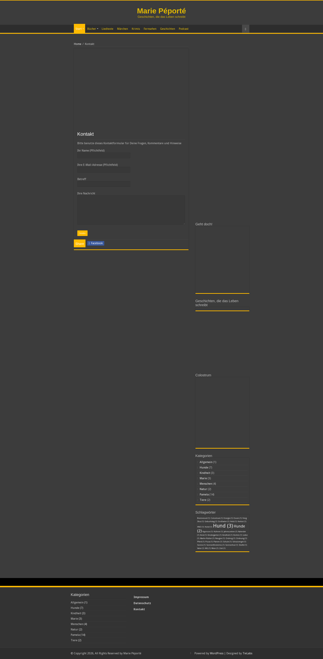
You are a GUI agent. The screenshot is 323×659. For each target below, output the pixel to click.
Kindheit (205, 473)
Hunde (204, 467)
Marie (203, 478)
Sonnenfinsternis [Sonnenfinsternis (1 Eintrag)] (215, 545)
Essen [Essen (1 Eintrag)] (238, 518)
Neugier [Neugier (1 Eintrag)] (220, 538)
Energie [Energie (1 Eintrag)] (228, 518)
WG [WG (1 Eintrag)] (208, 548)
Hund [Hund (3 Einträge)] (223, 526)
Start (79, 28)
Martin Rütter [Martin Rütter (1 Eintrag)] (207, 538)
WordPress (216, 653)
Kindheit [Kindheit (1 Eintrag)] (227, 535)
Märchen (122, 28)
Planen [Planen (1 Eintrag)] (218, 542)
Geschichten (167, 28)
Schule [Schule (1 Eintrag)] (227, 542)
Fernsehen (150, 28)
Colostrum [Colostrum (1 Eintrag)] (217, 518)
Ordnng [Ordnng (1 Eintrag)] (230, 538)
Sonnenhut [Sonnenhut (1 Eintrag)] (231, 545)
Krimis (136, 28)
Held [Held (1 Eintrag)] (233, 521)
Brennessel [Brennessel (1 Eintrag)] (203, 518)
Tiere (203, 500)
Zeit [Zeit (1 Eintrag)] (222, 548)
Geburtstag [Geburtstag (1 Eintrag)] (211, 521)
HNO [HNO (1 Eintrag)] (200, 527)
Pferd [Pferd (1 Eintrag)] (201, 542)
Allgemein (206, 462)
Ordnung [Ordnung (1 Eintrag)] (241, 538)
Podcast (184, 28)
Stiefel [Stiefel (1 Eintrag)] (243, 545)
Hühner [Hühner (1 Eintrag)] (218, 531)
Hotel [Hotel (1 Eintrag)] (208, 527)
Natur (203, 489)
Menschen (206, 483)
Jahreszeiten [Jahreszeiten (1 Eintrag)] (231, 531)
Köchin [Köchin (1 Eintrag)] (237, 535)
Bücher (91, 28)
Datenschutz (142, 603)
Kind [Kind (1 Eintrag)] (203, 535)
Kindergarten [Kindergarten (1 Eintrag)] (215, 535)
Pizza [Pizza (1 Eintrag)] (209, 542)
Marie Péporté (161, 11)
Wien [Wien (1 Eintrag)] (215, 548)
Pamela (204, 494)
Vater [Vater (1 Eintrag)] (200, 548)
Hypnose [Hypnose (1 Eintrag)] (207, 531)
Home (77, 44)
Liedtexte (107, 28)
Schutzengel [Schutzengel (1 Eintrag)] (239, 542)
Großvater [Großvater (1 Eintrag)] (224, 521)
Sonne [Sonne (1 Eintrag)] (201, 545)
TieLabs (247, 653)
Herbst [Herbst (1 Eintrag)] (242, 521)
